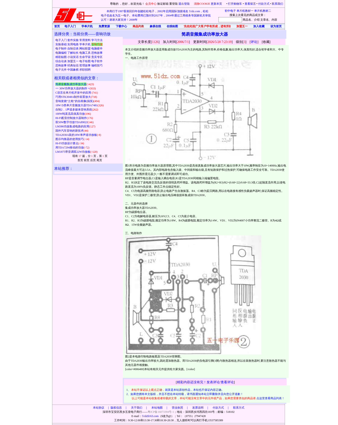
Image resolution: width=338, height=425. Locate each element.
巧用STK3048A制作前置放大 (73, 97)
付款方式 (263, 3)
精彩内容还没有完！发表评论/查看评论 (205, 382)
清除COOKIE (202, 3)
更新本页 (217, 3)
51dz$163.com (150, 416)
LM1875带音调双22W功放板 (72, 151)
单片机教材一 (245, 10)
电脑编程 (61, 52)
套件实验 (73, 40)
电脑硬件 (97, 48)
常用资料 (85, 40)
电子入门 (61, 40)
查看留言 (250, 3)
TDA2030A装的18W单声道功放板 (76, 135)
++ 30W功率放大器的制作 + (72, 88)
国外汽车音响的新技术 (69, 130)
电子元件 (61, 69)
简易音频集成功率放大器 (70, 84)
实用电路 (73, 44)
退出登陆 (184, 3)
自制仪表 (73, 48)
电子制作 (61, 48)
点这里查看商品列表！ (271, 398)
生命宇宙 (85, 57)
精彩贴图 (61, 57)
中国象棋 (73, 69)
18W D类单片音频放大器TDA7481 (76, 105)
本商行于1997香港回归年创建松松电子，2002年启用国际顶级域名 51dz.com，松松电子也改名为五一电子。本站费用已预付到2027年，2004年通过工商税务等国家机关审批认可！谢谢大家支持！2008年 (156, 15)
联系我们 (277, 3)
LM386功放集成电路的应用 (72, 126)
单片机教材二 (262, 10)
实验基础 (61, 44)
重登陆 (173, 3)
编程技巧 (97, 65)
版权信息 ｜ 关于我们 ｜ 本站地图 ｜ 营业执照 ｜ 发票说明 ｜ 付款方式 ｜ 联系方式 (177, 407)
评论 (254, 42)
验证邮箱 (163, 3)
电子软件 (97, 61)
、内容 (273, 19)
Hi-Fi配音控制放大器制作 (71, 118)
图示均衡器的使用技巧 (69, 139)
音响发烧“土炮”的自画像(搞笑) (74, 101)
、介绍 (255, 19)
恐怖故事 (97, 52)
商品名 (247, 19)
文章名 (264, 19)
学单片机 (85, 44)
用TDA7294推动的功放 (69, 147)
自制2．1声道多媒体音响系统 (73, 109)
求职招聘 (85, 69)
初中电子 (230, 10)
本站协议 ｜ (101, 407)
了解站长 (73, 52)
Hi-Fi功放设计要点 (66, 143)
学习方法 (97, 40)
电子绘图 (85, 61)
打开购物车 (235, 3)
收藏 (266, 42)
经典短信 (73, 65)
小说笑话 (73, 57)
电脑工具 (85, 52)
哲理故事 (85, 65)
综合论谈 (61, 61)
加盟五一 (73, 61)
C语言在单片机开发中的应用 (73, 92)
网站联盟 (85, 48)
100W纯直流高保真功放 (70, 113)
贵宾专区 (97, 57)
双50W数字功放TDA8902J (71, 122)
